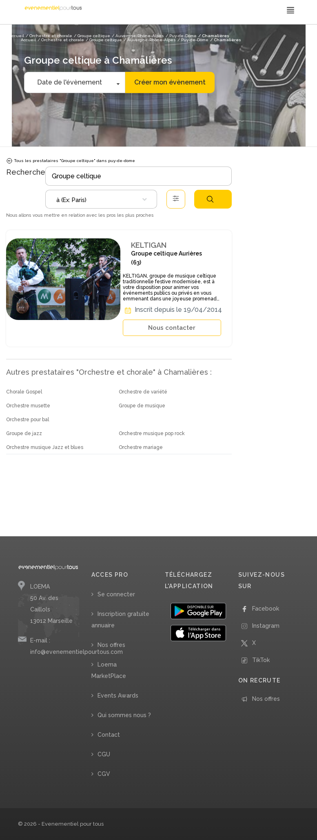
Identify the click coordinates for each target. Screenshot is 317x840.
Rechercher (210, 199)
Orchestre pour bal (27, 419)
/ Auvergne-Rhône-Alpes (150, 40)
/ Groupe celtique (104, 40)
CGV (104, 774)
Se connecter (116, 594)
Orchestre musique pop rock (152, 433)
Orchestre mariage (141, 447)
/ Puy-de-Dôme (192, 40)
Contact (109, 734)
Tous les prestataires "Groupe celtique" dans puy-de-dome (70, 161)
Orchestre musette (28, 406)
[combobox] (101, 199)
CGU (104, 754)
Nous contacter (171, 327)
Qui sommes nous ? (124, 715)
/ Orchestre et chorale (61, 40)
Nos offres (111, 645)
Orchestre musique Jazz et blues (44, 447)
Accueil (28, 40)
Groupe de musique (142, 406)
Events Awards (118, 695)
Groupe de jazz (24, 433)
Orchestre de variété (143, 392)
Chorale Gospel (24, 392)
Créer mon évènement (170, 82)
